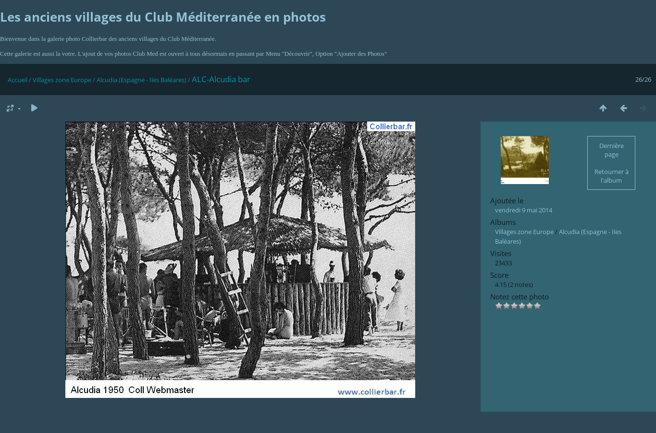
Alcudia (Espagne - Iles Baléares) (141, 79)
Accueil (17, 79)
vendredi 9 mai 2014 (523, 210)
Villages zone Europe (62, 79)
